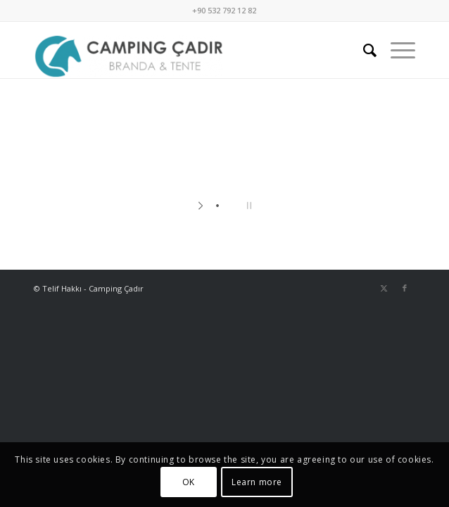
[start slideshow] (201, 206)
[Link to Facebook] (404, 288)
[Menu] (396, 50)
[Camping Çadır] (186, 50)
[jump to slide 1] (217, 206)
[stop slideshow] (247, 206)
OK (188, 482)
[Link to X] (383, 288)
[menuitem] (363, 50)
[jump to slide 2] (231, 206)
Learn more (257, 482)
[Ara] (363, 50)
